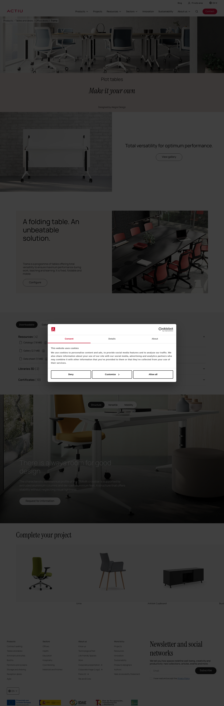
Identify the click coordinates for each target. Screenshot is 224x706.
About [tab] (155, 339)
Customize (112, 374)
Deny (71, 374)
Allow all (153, 374)
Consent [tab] (69, 339)
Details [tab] (112, 339)
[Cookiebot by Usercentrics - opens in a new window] (160, 329)
